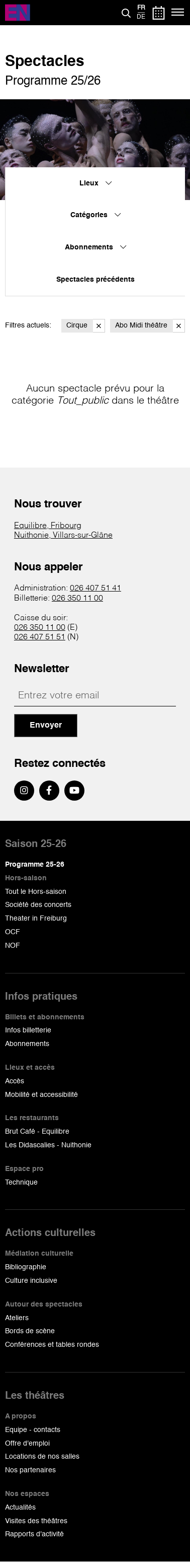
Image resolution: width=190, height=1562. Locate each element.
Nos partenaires (30, 1470)
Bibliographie (25, 1267)
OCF (12, 932)
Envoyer (46, 726)
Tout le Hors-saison (35, 891)
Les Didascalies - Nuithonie (48, 1145)
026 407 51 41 (95, 588)
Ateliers (17, 1318)
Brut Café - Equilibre (37, 1131)
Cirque (85, 326)
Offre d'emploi (27, 1443)
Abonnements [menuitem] (95, 247)
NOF (12, 945)
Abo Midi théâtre (150, 326)
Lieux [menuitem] (95, 183)
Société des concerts (38, 904)
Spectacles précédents (95, 279)
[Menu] (178, 13)
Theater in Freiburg (36, 918)
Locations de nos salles (42, 1456)
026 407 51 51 (39, 637)
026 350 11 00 (77, 599)
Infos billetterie (28, 1030)
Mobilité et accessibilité (41, 1094)
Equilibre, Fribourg (47, 526)
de (141, 17)
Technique (21, 1182)
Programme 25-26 (34, 864)
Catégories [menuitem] (95, 215)
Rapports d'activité (34, 1534)
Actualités (20, 1507)
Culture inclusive (31, 1280)
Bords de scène (30, 1331)
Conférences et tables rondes (52, 1344)
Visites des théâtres (36, 1521)
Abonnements (27, 1044)
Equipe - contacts (32, 1430)
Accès (14, 1081)
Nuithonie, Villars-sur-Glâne (63, 536)
